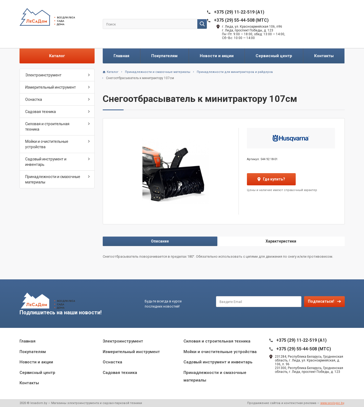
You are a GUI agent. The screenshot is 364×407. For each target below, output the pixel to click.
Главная (121, 55)
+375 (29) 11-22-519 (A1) (239, 12)
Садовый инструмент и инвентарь (45, 162)
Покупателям (164, 55)
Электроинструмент (43, 75)
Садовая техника (40, 111)
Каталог (57, 55)
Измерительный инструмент (50, 87)
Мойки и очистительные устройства (46, 144)
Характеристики (281, 241)
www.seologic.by (332, 403)
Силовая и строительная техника (47, 126)
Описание (160, 241)
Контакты (324, 55)
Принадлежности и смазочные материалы (52, 179)
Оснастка (33, 99)
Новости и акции (217, 55)
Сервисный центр (274, 55)
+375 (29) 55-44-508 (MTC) (241, 20)
